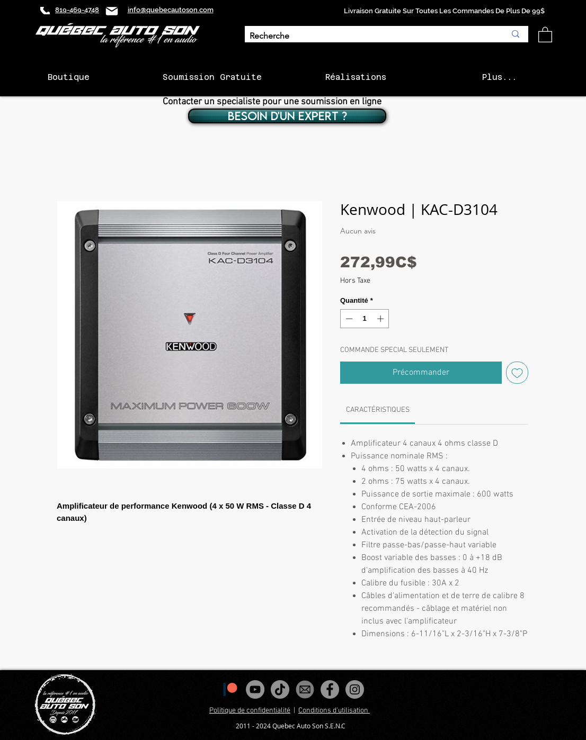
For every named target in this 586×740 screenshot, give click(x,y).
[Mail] (111, 11)
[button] (545, 34)
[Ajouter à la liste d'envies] (517, 373)
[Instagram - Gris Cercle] (354, 689)
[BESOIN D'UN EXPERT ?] (287, 116)
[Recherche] (370, 36)
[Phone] (45, 10)
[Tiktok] (280, 689)
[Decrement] (348, 319)
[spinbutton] (364, 319)
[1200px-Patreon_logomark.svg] (230, 689)
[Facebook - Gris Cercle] (330, 689)
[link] (378, 409)
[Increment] (381, 319)
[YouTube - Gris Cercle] (255, 689)
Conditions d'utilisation (334, 710)
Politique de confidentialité (249, 710)
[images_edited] (305, 689)
